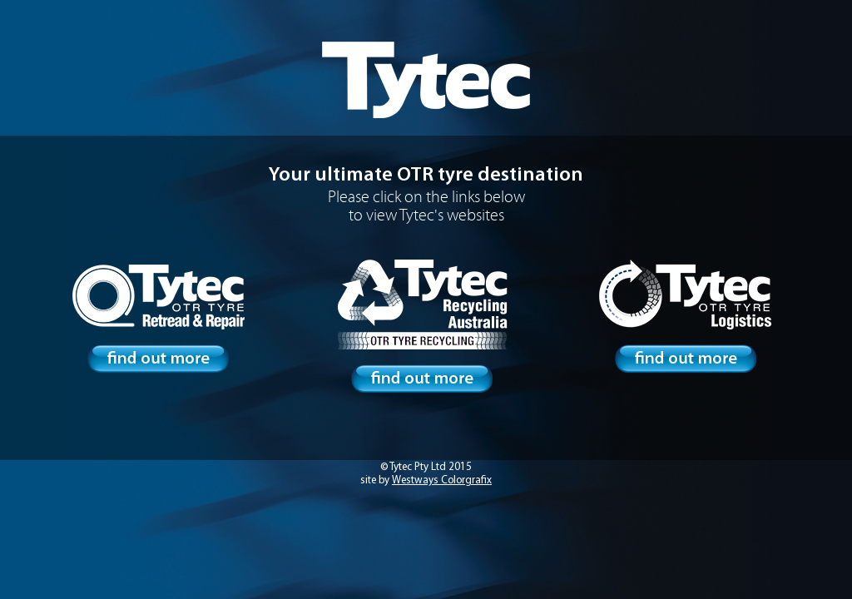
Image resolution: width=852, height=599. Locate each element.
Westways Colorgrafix (442, 480)
